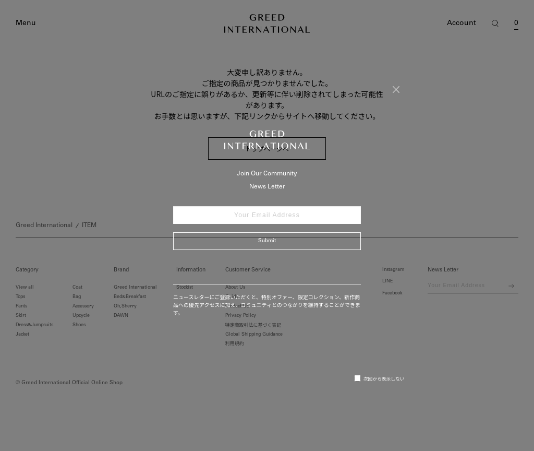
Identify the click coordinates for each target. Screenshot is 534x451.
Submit (267, 241)
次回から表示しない (379, 378)
